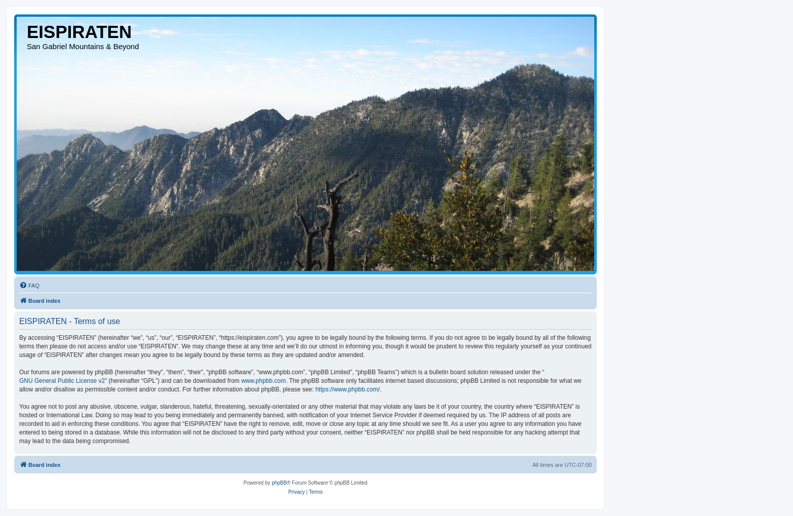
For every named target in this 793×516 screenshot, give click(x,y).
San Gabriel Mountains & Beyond (83, 46)
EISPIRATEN (79, 32)
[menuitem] (29, 286)
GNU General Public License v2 (62, 380)
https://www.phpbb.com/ (348, 389)
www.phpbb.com (263, 380)
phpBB (279, 483)
